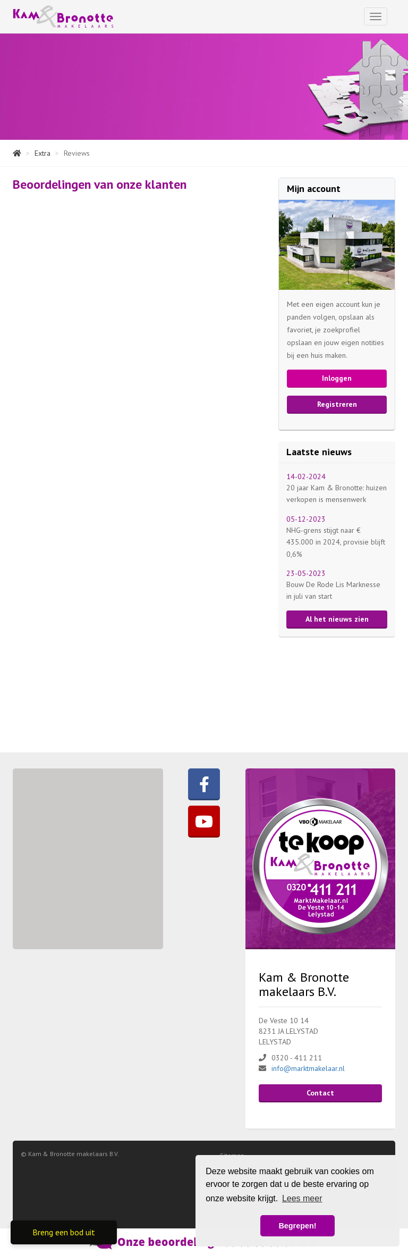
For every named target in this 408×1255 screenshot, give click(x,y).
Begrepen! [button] (297, 1225)
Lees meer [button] (302, 1198)
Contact (320, 1093)
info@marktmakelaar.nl (308, 1068)
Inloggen (337, 378)
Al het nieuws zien (337, 619)
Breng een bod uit (63, 1232)
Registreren (337, 404)
